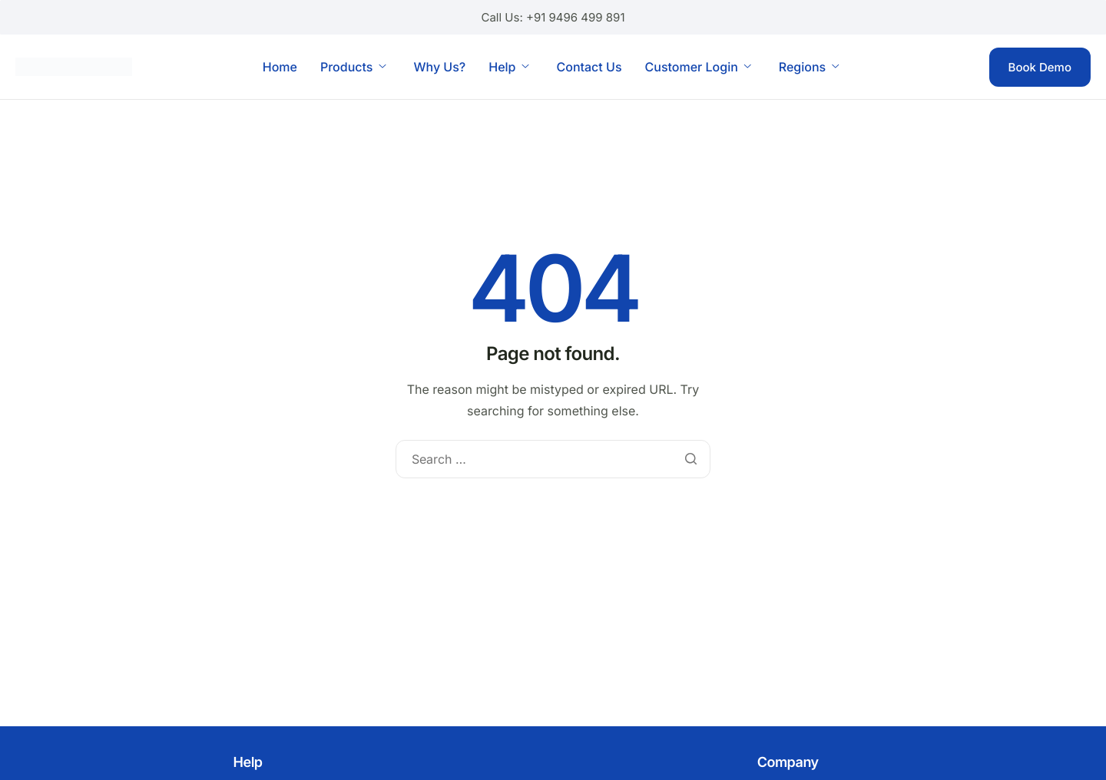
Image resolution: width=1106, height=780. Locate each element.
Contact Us (588, 66)
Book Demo (1039, 67)
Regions (809, 66)
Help (508, 66)
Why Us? (439, 66)
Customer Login (698, 66)
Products (353, 66)
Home (280, 66)
